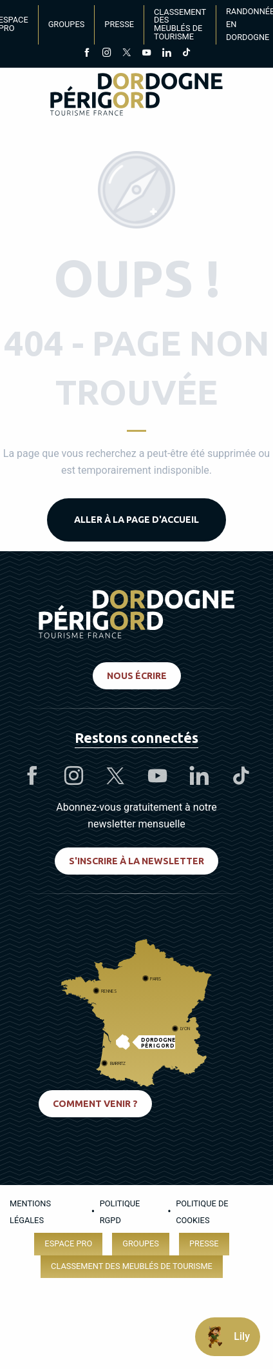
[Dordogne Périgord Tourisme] (136, 96)
